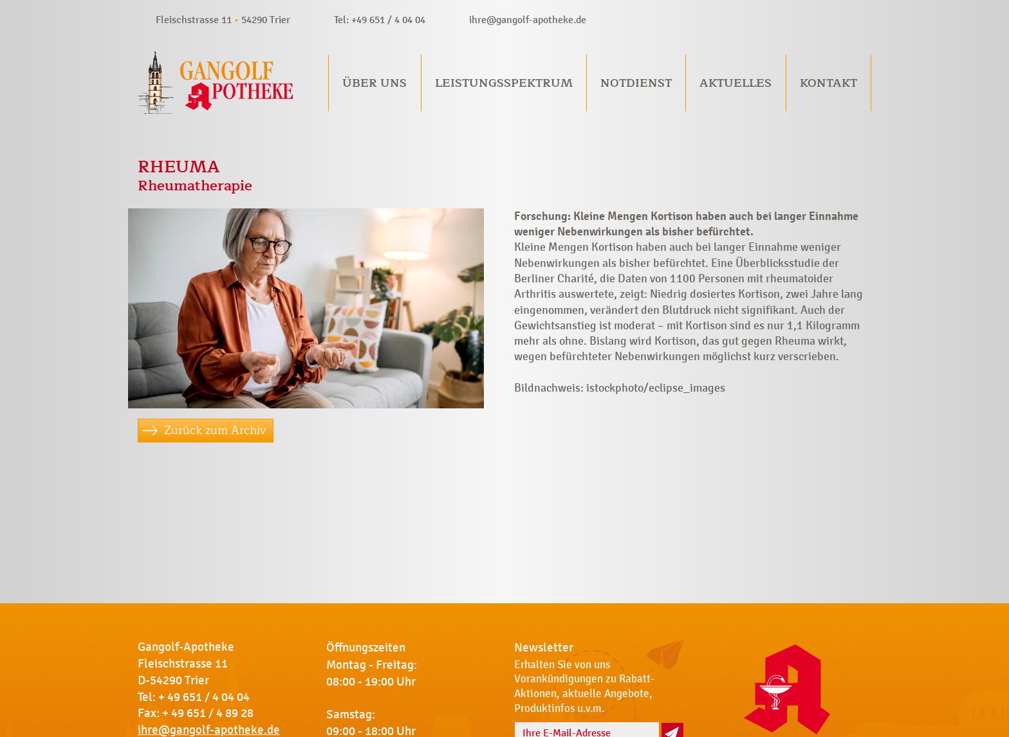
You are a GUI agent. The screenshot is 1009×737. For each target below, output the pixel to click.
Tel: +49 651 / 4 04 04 (379, 20)
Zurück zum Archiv (215, 430)
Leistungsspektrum (504, 83)
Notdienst (636, 83)
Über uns (374, 83)
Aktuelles (735, 83)
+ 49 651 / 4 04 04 (204, 697)
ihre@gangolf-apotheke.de (527, 20)
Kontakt (828, 83)
